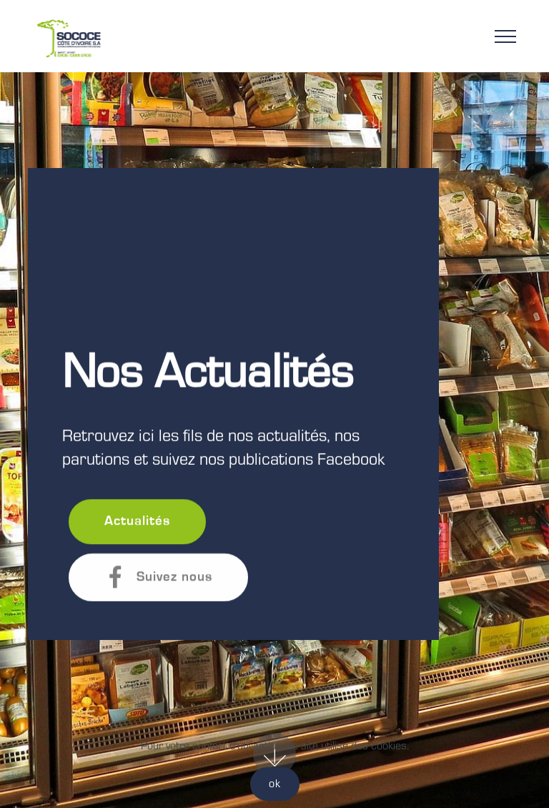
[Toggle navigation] (506, 35)
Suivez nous (158, 577)
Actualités (137, 521)
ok (275, 783)
